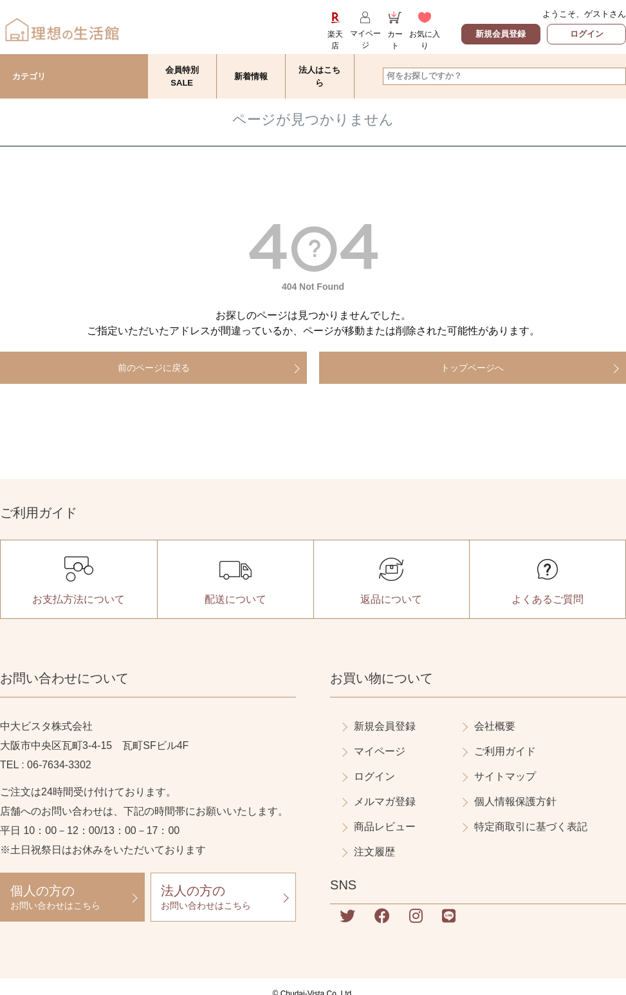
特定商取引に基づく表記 (530, 826)
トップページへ (472, 368)
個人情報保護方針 (515, 801)
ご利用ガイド (505, 751)
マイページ (379, 751)
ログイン (586, 34)
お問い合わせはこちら (72, 897)
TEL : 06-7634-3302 (45, 764)
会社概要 (494, 726)
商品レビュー (385, 826)
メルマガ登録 (385, 801)
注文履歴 (374, 851)
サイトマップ (505, 776)
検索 (615, 76)
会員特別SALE (182, 76)
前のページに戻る (154, 368)
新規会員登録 (500, 34)
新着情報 (251, 76)
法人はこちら (319, 76)
